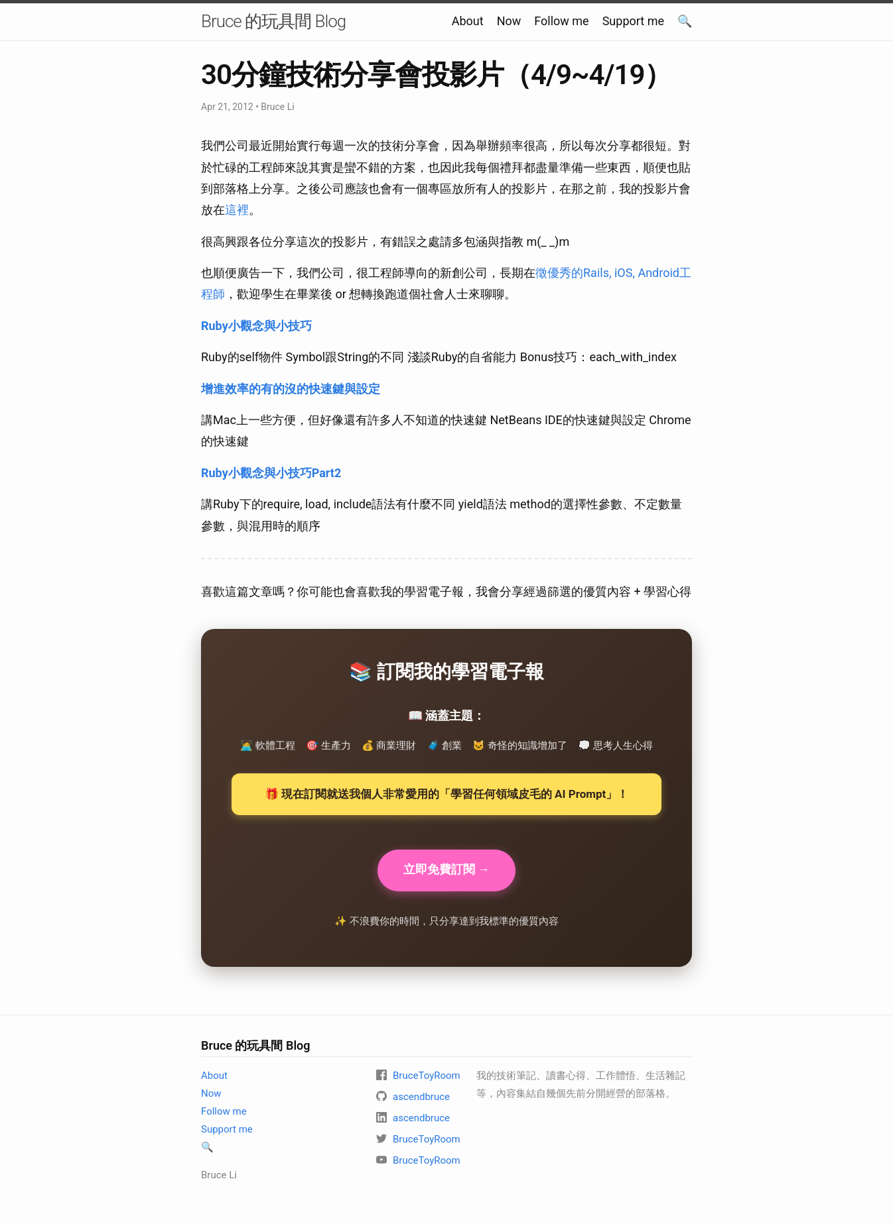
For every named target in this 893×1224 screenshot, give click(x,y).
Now (509, 21)
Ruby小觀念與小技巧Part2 (271, 473)
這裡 (237, 210)
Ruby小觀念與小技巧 (256, 326)
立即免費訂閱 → (446, 870)
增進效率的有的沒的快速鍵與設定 (290, 389)
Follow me (561, 21)
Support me (633, 21)
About (468, 21)
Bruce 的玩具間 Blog (273, 21)
